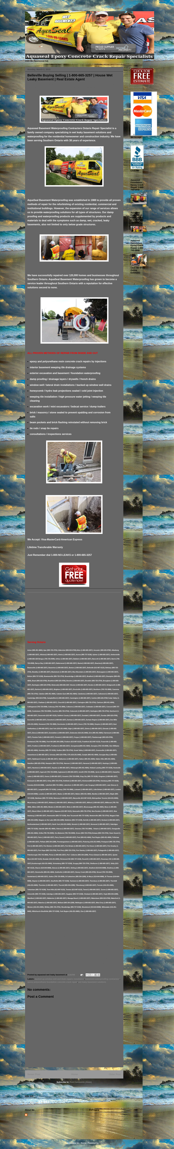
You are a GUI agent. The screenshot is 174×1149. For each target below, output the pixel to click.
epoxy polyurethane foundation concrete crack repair (52, 982)
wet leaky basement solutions (92, 982)
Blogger (102, 1143)
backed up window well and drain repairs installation (59, 979)
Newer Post (33, 1074)
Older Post (115, 1074)
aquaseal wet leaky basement (41, 1115)
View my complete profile (37, 1119)
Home (74, 1074)
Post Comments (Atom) (81, 1082)
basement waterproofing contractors (102, 979)
